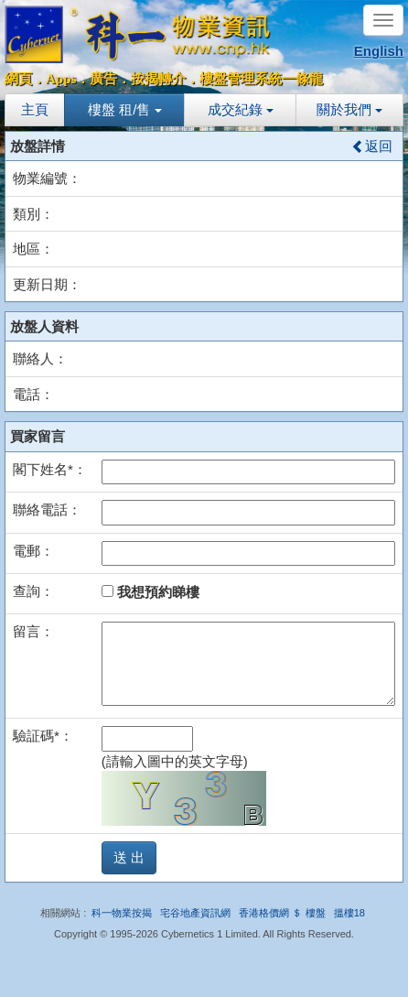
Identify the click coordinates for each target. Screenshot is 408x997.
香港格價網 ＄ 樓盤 (282, 912)
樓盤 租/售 (125, 109)
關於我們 (349, 109)
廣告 (103, 78)
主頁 (34, 109)
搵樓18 (349, 912)
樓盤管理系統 (240, 78)
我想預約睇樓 (150, 592)
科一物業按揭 (121, 912)
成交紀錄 (241, 109)
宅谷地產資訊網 (195, 912)
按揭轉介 (158, 78)
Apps (61, 78)
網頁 (18, 78)
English (378, 51)
